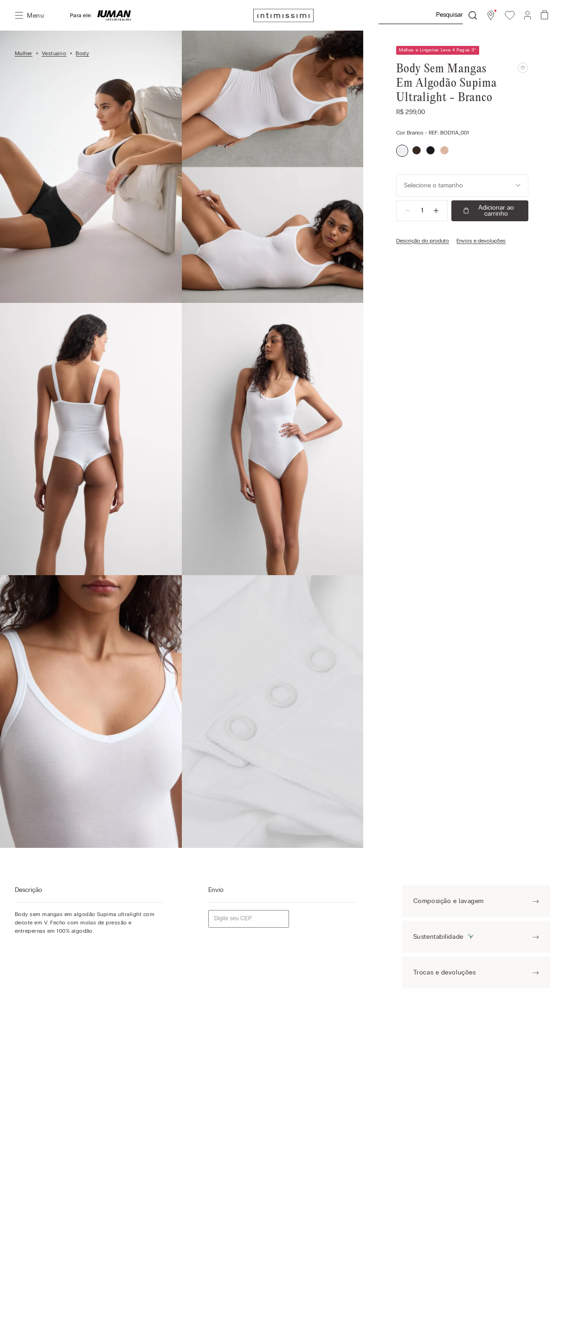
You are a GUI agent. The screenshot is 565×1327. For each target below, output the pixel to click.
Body (82, 53)
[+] (436, 210)
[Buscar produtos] (473, 15)
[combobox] (427, 15)
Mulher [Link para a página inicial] (23, 53)
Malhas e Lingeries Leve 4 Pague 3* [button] (437, 50)
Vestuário (54, 53)
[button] (490, 15)
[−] (407, 210)
